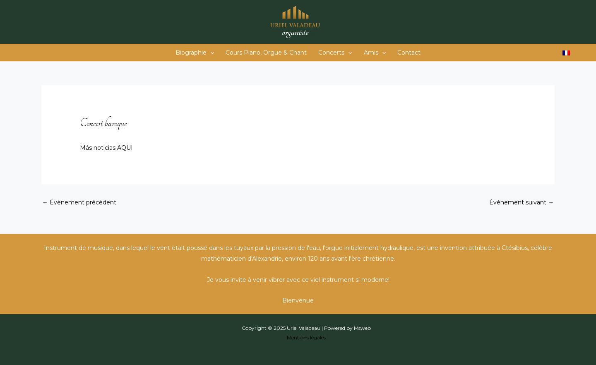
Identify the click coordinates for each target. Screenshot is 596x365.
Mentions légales (306, 337)
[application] (210, 52)
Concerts (335, 52)
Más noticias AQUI (106, 147)
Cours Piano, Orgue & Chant (266, 52)
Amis (375, 52)
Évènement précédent (79, 202)
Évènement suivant (521, 202)
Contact (409, 52)
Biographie (194, 52)
